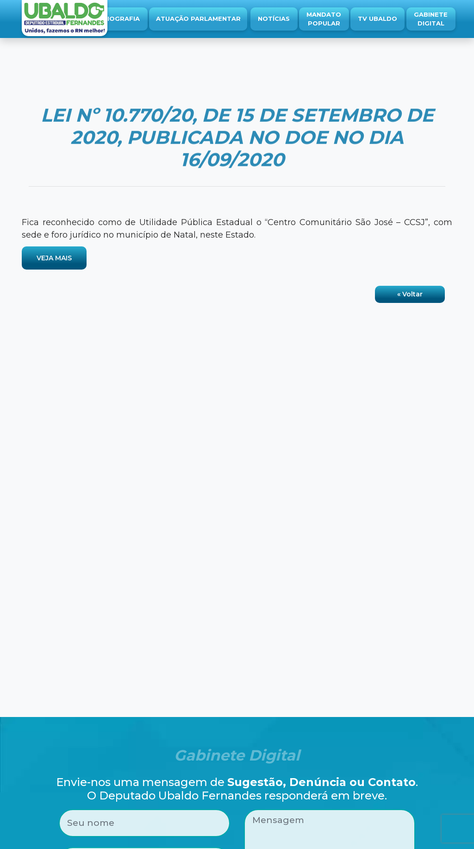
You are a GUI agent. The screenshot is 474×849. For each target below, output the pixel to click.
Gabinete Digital (431, 19)
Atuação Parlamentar (198, 18)
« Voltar (410, 294)
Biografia (121, 18)
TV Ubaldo (377, 18)
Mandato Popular (323, 19)
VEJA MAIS (54, 258)
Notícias (274, 18)
